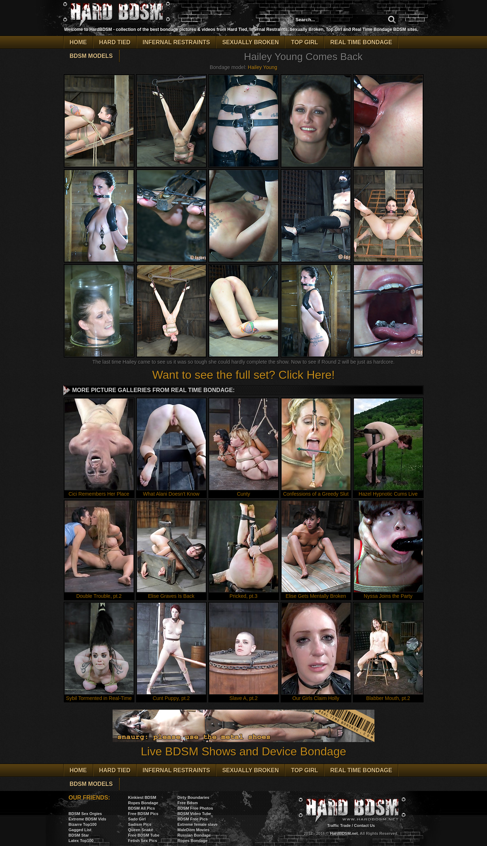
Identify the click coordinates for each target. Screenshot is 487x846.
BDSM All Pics (141, 808)
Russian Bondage (194, 835)
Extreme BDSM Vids (87, 819)
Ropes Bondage (143, 803)
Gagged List (80, 830)
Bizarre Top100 (83, 824)
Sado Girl (137, 819)
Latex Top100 (81, 840)
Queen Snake (140, 830)
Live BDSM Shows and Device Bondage (243, 745)
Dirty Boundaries (193, 797)
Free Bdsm (187, 803)
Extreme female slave (197, 824)
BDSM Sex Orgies (85, 813)
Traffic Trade (339, 825)
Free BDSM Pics (143, 813)
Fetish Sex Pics (142, 840)
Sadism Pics (139, 824)
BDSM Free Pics (192, 819)
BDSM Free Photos (195, 808)
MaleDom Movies (193, 830)
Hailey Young (262, 67)
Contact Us (364, 825)
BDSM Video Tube (194, 813)
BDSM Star (79, 835)
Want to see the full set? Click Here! (243, 374)
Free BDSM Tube (143, 835)
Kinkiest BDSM (142, 797)
